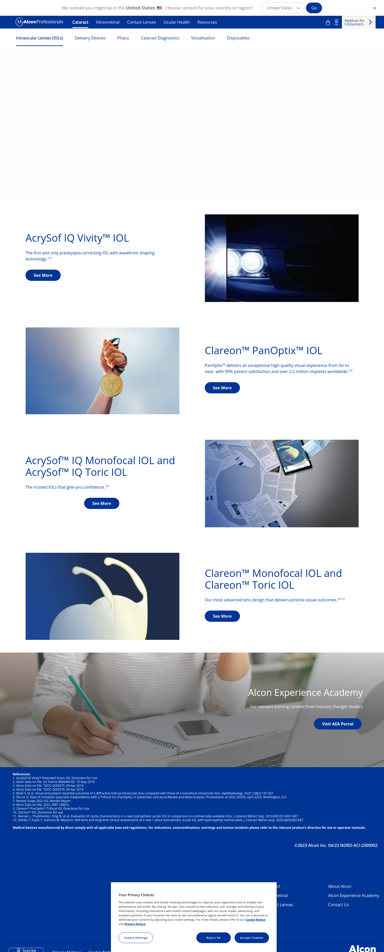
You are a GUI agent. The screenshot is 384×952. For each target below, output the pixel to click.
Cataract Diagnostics (160, 38)
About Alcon (339, 886)
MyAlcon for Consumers (354, 22)
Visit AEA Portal (337, 724)
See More (43, 275)
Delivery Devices (90, 38)
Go (314, 8)
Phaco (123, 38)
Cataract (80, 22)
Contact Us (338, 905)
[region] (194, 917)
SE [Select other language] (336, 22)
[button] (283, 8)
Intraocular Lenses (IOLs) (39, 38)
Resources (207, 22)
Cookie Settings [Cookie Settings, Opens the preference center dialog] (136, 938)
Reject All (213, 938)
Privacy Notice (134, 924)
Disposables (238, 38)
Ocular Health (177, 22)
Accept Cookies (251, 938)
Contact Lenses (141, 22)
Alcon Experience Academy (353, 895)
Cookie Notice (255, 919)
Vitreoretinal (107, 22)
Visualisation (203, 38)
